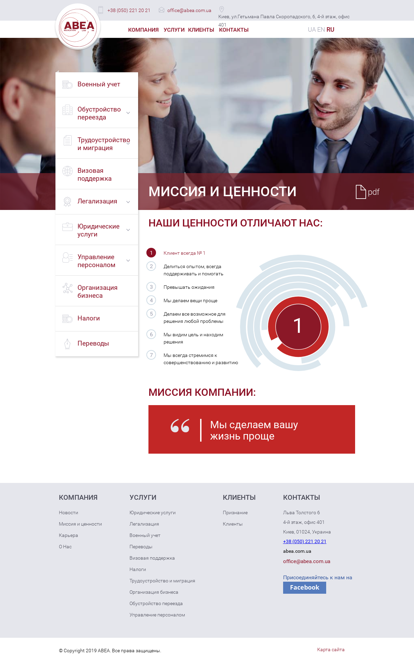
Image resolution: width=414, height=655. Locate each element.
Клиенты (201, 30)
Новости (68, 512)
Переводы (141, 546)
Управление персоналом (157, 614)
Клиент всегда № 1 (185, 253)
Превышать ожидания (189, 287)
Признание (235, 512)
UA (312, 29)
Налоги (138, 569)
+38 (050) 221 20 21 (129, 10)
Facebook (304, 587)
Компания (143, 30)
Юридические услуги (153, 512)
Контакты (234, 30)
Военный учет (145, 535)
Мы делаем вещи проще (190, 300)
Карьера (68, 535)
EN (321, 29)
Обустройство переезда (156, 603)
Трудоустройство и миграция (162, 580)
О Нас (65, 546)
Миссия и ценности (80, 524)
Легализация (144, 524)
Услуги (174, 30)
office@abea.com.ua (189, 10)
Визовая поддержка (152, 558)
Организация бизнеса (154, 592)
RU (330, 29)
